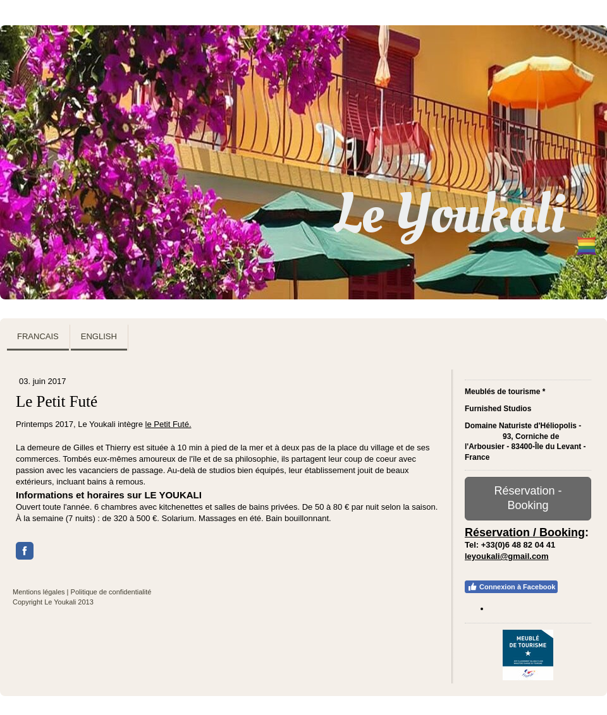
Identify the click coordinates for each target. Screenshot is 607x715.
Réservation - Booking (527, 498)
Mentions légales (39, 592)
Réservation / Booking (525, 532)
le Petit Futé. (168, 424)
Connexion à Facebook (511, 587)
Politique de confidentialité (111, 592)
